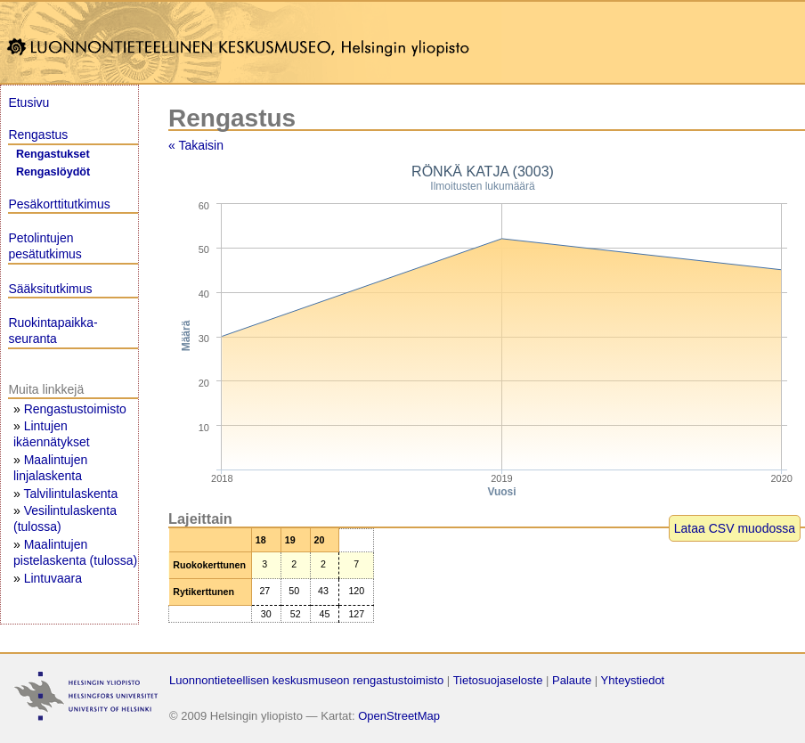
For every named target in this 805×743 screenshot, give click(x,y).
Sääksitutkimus (50, 289)
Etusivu (28, 102)
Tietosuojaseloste (498, 680)
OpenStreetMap (399, 716)
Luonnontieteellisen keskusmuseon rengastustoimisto (306, 680)
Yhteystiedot (633, 680)
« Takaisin (196, 145)
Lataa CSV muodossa (734, 528)
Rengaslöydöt (53, 172)
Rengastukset (53, 154)
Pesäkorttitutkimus (59, 204)
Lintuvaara (53, 578)
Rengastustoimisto (75, 409)
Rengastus (38, 134)
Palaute (571, 680)
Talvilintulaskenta (70, 493)
